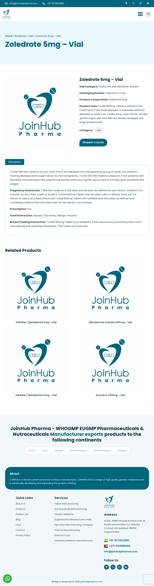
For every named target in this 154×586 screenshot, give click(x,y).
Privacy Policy (23, 535)
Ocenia (121, 450)
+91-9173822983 (119, 540)
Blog (18, 519)
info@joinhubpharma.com (120, 551)
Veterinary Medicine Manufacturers (73, 540)
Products (20, 36)
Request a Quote (93, 142)
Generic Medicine (63, 514)
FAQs (18, 524)
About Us (20, 503)
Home (9, 36)
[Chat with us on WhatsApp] (7, 578)
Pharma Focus (62, 535)
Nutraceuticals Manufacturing (70, 509)
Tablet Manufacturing (66, 503)
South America (102, 450)
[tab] (14, 162)
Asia (45, 450)
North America (78, 450)
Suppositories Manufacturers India (72, 519)
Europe (59, 450)
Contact (20, 530)
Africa (32, 450)
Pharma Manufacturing (67, 530)
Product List (22, 514)
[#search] (148, 14)
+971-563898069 (119, 546)
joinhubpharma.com (91, 581)
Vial (30, 36)
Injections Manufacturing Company (73, 524)
